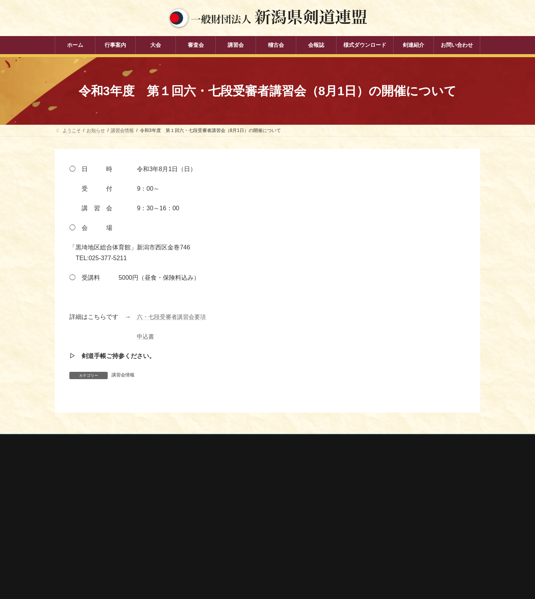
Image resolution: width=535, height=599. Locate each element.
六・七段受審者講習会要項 (173, 317)
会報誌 (212, 552)
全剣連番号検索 (369, 489)
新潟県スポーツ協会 (373, 509)
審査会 (212, 512)
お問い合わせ (128, 441)
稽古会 (212, 539)
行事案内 (214, 485)
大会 (209, 499)
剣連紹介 (214, 566)
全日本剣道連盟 (369, 499)
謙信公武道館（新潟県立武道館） (387, 550)
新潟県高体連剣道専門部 (378, 540)
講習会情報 (123, 375)
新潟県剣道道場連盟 (373, 519)
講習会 (212, 525)
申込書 (146, 336)
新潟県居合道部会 (371, 529)
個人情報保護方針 (80, 441)
